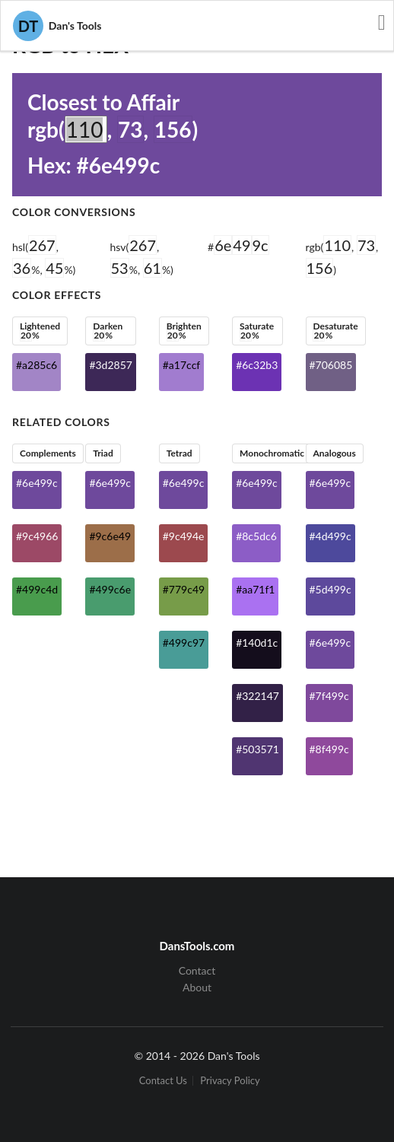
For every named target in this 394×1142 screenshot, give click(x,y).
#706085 (331, 364)
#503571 (257, 749)
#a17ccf (181, 364)
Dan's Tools (57, 26)
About (197, 987)
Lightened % (40, 331)
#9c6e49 (110, 536)
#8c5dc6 (256, 536)
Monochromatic (272, 453)
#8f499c (329, 749)
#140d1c (257, 642)
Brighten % (184, 331)
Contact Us (163, 1081)
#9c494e (184, 536)
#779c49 (184, 589)
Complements (48, 453)
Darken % (107, 331)
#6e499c (37, 482)
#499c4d (37, 589)
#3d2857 (110, 364)
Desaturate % (335, 331)
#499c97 (184, 642)
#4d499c (330, 536)
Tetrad (179, 453)
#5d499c (330, 589)
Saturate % (257, 331)
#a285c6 (36, 364)
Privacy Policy (229, 1081)
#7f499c (329, 695)
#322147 (257, 695)
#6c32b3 (257, 364)
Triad (103, 453)
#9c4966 (37, 536)
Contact (197, 971)
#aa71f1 (255, 589)
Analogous (334, 453)
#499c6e (110, 589)
